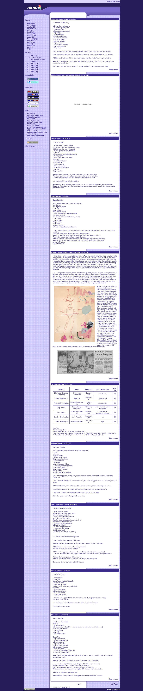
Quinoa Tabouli (56, 138)
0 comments (113, 70)
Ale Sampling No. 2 (57, 384)
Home (79, 684)
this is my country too (35, 135)
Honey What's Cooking (71, 675)
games (30, 42)
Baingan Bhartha (57, 443)
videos (30, 34)
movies (30, 40)
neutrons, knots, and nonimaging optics (34, 116)
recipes (30, 25)
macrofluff (31, 113)
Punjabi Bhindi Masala (94, 675)
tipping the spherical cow (36, 129)
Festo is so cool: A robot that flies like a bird (65, 75)
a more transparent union (36, 127)
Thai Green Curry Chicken (60, 504)
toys (29, 47)
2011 (32, 63)
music (29, 44)
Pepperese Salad (56, 570)
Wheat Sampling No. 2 (61, 431)
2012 (32, 55)
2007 (32, 72)
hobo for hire (32, 130)
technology (31, 39)
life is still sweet (33, 125)
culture (30, 35)
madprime (31, 119)
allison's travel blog (34, 122)
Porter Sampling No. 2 (79, 435)
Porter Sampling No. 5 (93, 433)
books (29, 23)
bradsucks (31, 124)
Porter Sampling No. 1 (95, 435)
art (28, 30)
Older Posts (113, 684)
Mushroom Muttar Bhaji (59, 19)
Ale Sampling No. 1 (59, 430)
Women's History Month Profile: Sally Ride (65, 252)
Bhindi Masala (56, 615)
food (29, 32)
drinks (29, 27)
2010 (32, 65)
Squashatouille (56, 196)
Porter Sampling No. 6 (77, 433)
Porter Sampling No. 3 (62, 435)
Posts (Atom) (65, 687)
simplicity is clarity (34, 120)
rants (29, 37)
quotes (30, 45)
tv (28, 49)
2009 (32, 68)
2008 (32, 70)
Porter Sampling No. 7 (60, 433)
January (36, 58)
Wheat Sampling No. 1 (77, 431)
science (30, 29)
